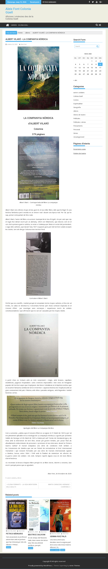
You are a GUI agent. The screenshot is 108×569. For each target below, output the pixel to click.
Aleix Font (22, 44)
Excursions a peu (79, 149)
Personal (76, 129)
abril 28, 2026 (11, 531)
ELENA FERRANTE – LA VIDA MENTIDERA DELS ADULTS (21, 485)
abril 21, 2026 (33, 532)
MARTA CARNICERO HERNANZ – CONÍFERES (59, 485)
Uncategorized (78, 137)
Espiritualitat (77, 104)
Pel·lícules (76, 118)
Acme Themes (75, 565)
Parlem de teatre (79, 153)
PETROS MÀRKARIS (49, 2)
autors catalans (11, 478)
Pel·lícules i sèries (79, 122)
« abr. (75, 80)
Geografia (77, 107)
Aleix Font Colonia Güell (18, 10)
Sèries (75, 133)
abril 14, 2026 (55, 534)
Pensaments (78, 126)
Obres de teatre (79, 115)
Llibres (19, 478)
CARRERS (14, 25)
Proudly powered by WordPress (40, 565)
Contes (76, 100)
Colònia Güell (23, 25)
